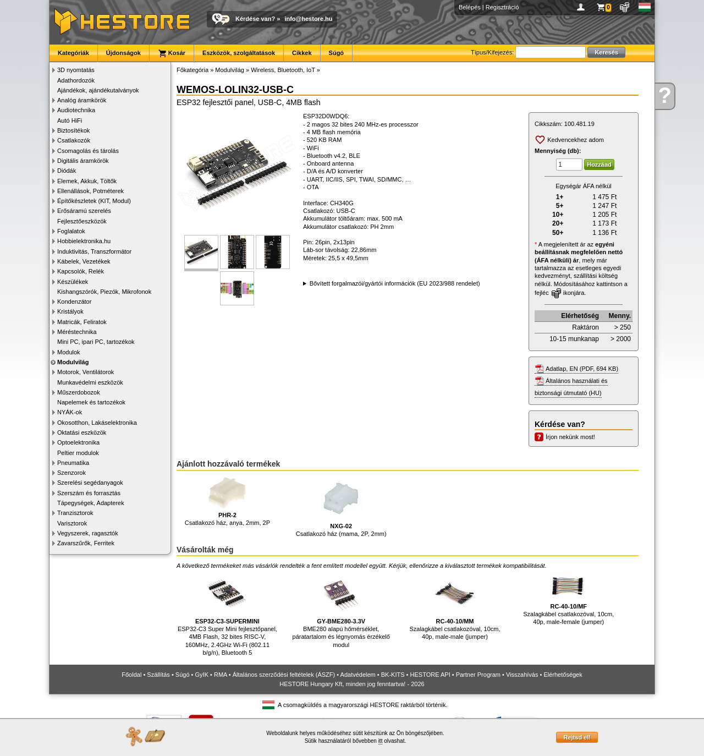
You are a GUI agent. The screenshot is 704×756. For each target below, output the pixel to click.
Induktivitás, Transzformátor (94, 251)
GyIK (201, 674)
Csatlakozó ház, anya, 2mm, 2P (227, 501)
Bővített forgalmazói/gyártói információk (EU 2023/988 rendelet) (395, 283)
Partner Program (478, 674)
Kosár (171, 53)
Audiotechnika (76, 110)
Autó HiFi (69, 120)
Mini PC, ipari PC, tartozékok (96, 341)
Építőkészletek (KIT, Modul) (94, 201)
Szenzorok (71, 472)
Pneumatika (73, 462)
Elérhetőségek (562, 674)
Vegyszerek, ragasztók (87, 533)
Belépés (470, 7)
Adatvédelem (358, 674)
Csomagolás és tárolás (88, 150)
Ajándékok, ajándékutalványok (98, 90)
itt (380, 741)
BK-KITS (393, 674)
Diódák (66, 170)
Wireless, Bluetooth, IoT (283, 70)
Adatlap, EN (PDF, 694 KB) (582, 368)
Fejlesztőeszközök (82, 221)
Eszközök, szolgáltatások (238, 53)
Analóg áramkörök (81, 100)
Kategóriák (73, 53)
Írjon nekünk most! (570, 437)
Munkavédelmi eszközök (90, 382)
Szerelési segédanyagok (90, 482)
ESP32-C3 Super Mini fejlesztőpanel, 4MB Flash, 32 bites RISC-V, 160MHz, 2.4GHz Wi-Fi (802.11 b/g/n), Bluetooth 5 (227, 613)
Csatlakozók (73, 140)
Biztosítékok (73, 130)
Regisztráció (502, 7)
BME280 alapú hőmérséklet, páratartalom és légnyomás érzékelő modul (341, 609)
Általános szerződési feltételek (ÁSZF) (284, 674)
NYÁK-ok (69, 412)
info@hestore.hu (308, 18)
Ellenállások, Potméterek (90, 191)
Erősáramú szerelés (84, 210)
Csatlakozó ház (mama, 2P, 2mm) (341, 507)
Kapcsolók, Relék (80, 271)
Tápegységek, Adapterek (90, 503)
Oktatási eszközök (81, 432)
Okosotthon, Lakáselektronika (97, 422)
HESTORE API (430, 674)
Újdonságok (123, 53)
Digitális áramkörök (83, 160)
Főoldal (131, 674)
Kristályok (70, 311)
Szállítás (158, 674)
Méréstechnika (77, 331)
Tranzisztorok (75, 513)
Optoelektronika (78, 442)
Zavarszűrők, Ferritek (85, 543)
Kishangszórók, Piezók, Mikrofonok (104, 291)
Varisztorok (72, 523)
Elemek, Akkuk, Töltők (87, 181)
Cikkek (301, 53)
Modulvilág (73, 362)
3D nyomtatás (76, 70)
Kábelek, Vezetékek (84, 261)
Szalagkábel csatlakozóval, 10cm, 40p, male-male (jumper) (454, 605)
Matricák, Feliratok (82, 322)
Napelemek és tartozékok (91, 402)
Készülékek (72, 281)
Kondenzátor (74, 301)
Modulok (68, 352)
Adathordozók (76, 80)
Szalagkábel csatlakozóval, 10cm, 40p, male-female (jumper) (568, 598)
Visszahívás (522, 674)
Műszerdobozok (78, 392)
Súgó (336, 53)
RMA (220, 674)
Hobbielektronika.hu (84, 241)
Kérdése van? (255, 18)
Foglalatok (71, 231)
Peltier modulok (78, 453)
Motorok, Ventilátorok (85, 372)
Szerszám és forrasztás (88, 493)
